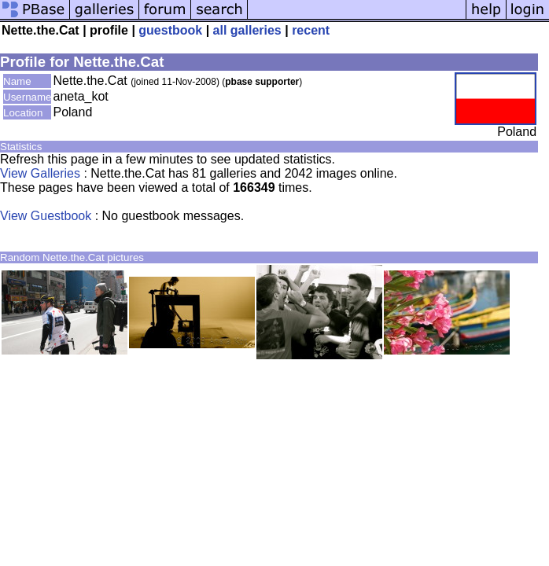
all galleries (247, 30)
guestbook (170, 30)
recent (311, 30)
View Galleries (40, 173)
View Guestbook (45, 215)
